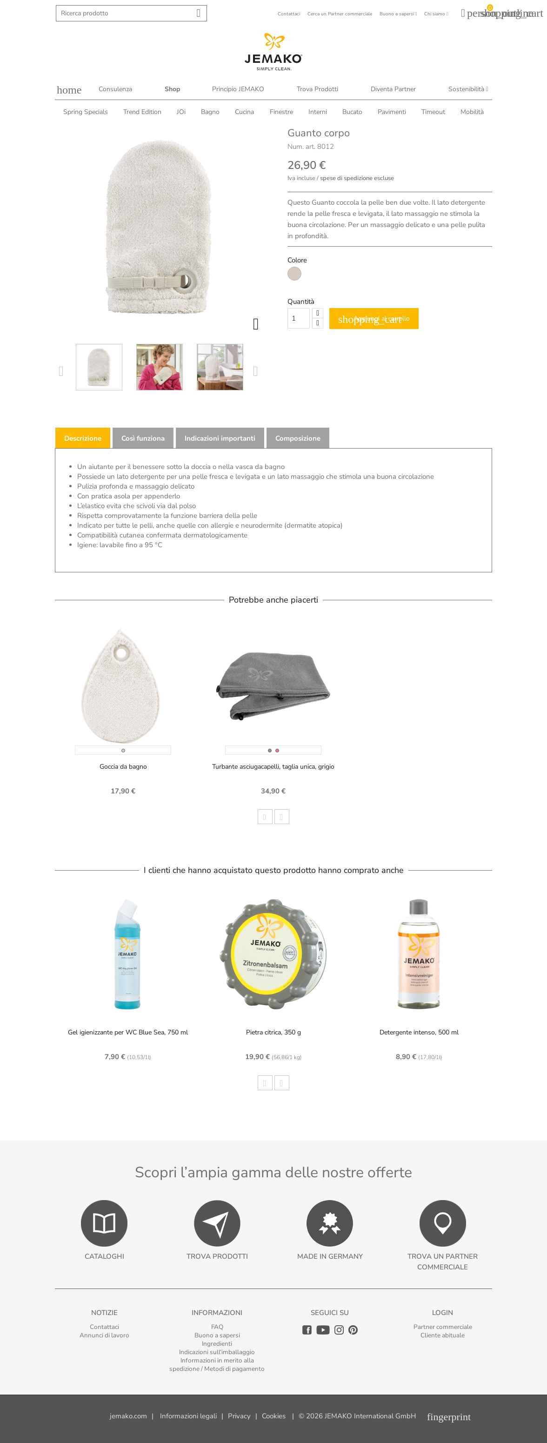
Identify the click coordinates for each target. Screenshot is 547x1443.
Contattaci (104, 1326)
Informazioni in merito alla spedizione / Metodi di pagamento (217, 1364)
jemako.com (128, 1416)
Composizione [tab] (297, 438)
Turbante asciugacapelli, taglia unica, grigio (273, 766)
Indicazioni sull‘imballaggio (217, 1352)
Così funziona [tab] (143, 438)
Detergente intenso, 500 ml (419, 1032)
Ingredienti (217, 1343)
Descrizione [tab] (82, 438)
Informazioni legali (188, 1416)
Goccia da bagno (123, 766)
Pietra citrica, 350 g (273, 1032)
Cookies (274, 1416)
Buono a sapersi (217, 1335)
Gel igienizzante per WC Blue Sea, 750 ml (128, 1032)
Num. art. (301, 146)
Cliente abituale (442, 1335)
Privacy (239, 1416)
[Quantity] (298, 318)
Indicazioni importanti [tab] (220, 438)
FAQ (217, 1326)
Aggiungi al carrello (374, 319)
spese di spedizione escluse (357, 178)
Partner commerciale (443, 1326)
